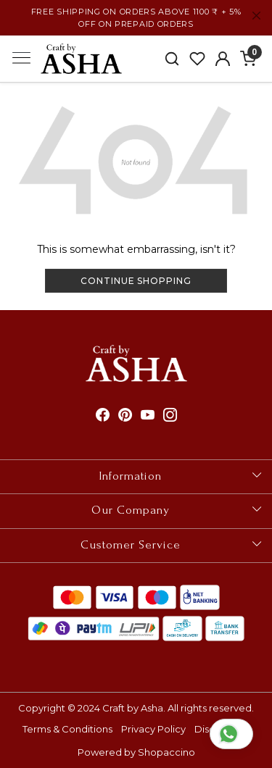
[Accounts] (222, 59)
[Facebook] (102, 415)
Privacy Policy (153, 729)
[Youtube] (147, 415)
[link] (172, 59)
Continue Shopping (136, 280)
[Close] (256, 15)
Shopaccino (166, 752)
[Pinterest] (125, 415)
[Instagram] (170, 415)
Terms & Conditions (67, 729)
